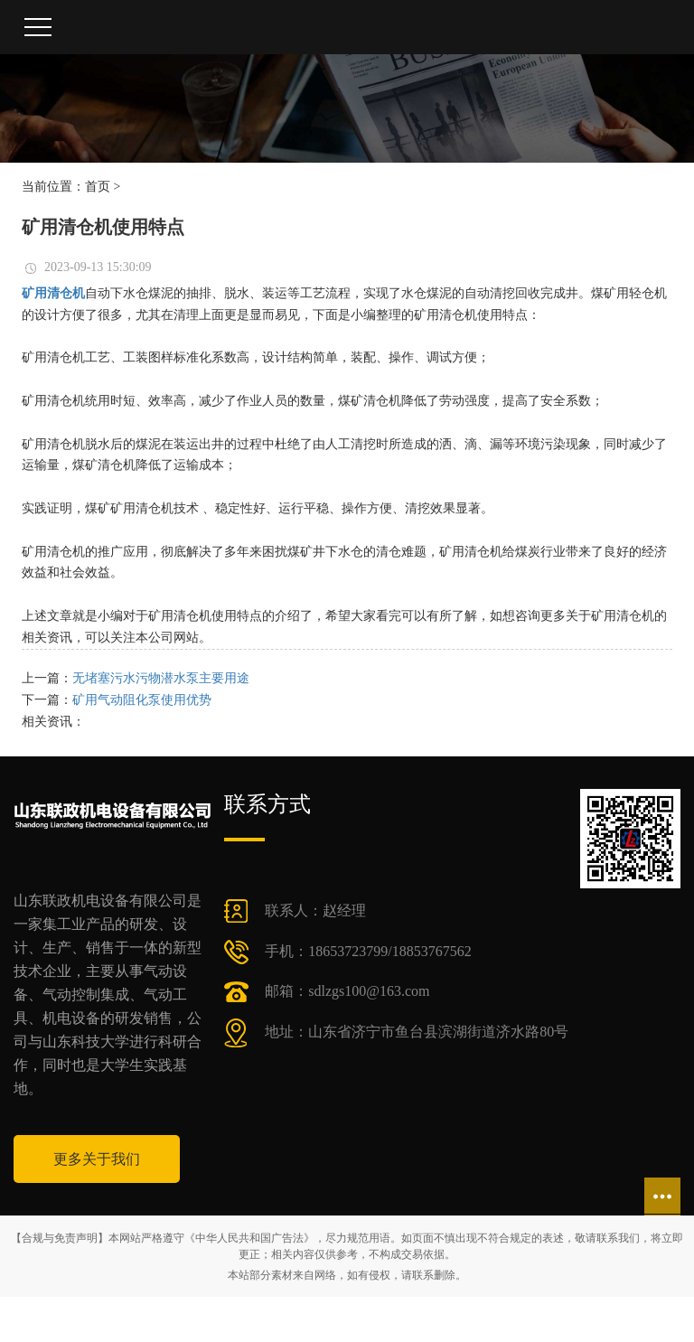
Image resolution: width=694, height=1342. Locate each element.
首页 (97, 186)
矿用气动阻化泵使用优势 (141, 700)
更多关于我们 (96, 1159)
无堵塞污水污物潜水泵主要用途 (160, 678)
